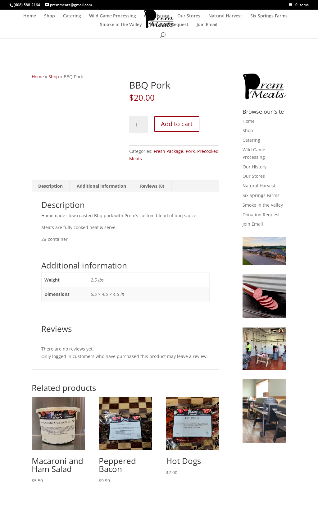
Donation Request (169, 24)
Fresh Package (168, 151)
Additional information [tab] (101, 186)
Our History (156, 16)
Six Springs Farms (269, 16)
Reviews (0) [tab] (152, 186)
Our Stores (188, 16)
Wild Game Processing (112, 16)
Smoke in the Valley (121, 24)
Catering (72, 16)
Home (29, 16)
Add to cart (177, 124)
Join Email (207, 24)
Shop (49, 16)
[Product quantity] (138, 125)
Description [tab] (50, 186)
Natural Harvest (225, 16)
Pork (190, 151)
